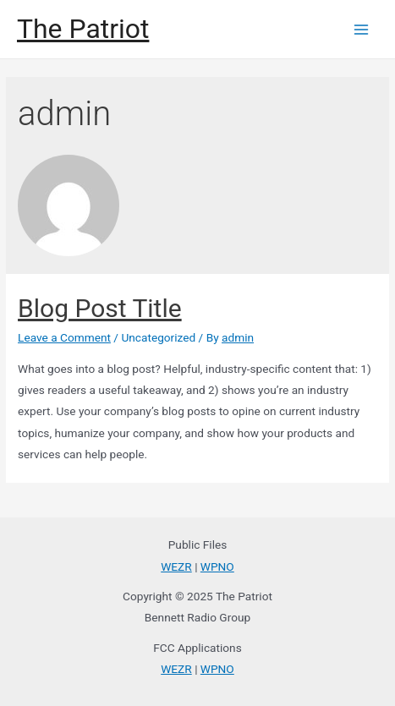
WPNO (217, 566)
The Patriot (83, 29)
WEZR (176, 566)
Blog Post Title (100, 308)
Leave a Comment (64, 337)
